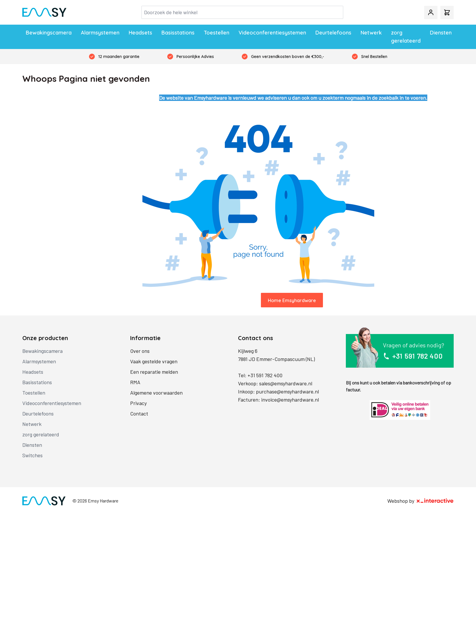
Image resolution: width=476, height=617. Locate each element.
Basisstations (178, 32)
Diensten (441, 32)
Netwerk (371, 32)
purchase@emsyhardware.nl (287, 391)
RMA (135, 382)
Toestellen (216, 32)
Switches (32, 455)
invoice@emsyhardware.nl (290, 399)
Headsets (140, 32)
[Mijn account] (430, 12)
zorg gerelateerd (406, 36)
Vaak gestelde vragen (153, 361)
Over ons (140, 351)
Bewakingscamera (49, 32)
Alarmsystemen (100, 32)
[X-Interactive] (435, 500)
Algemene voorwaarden (156, 392)
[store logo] (44, 12)
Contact (139, 413)
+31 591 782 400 (265, 375)
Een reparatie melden (154, 372)
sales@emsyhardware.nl (285, 383)
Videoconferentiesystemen (272, 32)
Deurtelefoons (333, 32)
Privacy (138, 403)
